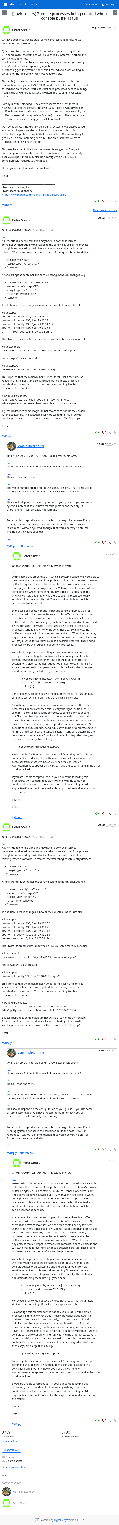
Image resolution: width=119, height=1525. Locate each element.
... (4, 237)
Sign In (91, 4)
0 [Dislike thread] (104, 201)
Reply (7, 204)
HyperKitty (60, 1520)
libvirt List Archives (23, 4)
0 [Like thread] (97, 201)
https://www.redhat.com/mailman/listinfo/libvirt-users (34, 194)
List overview (10, 1441)
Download (11, 1449)
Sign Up (108, 4)
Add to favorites (13, 1467)
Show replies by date (105, 210)
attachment (27, 546)
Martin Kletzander (31, 446)
